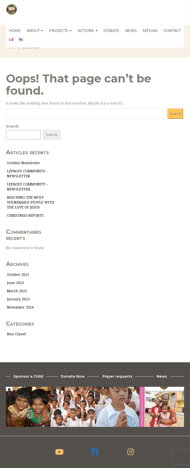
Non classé (16, 334)
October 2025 (18, 275)
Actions (87, 30)
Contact (172, 30)
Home (15, 30)
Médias (150, 30)
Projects (60, 30)
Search (12, 126)
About (35, 30)
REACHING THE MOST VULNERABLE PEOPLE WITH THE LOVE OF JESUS (30, 202)
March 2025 (17, 291)
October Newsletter (23, 163)
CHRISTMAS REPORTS (25, 215)
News (131, 30)
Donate (111, 30)
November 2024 (20, 307)
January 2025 (18, 299)
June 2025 (15, 283)
